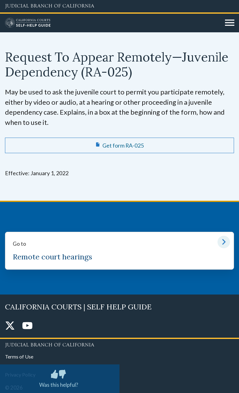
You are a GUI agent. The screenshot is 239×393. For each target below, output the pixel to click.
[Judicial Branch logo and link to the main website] (119, 6)
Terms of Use (19, 356)
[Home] (112, 23)
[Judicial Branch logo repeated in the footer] (119, 344)
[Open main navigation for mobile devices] (229, 23)
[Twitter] (10, 326)
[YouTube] (27, 326)
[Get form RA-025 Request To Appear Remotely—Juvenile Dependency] (119, 145)
